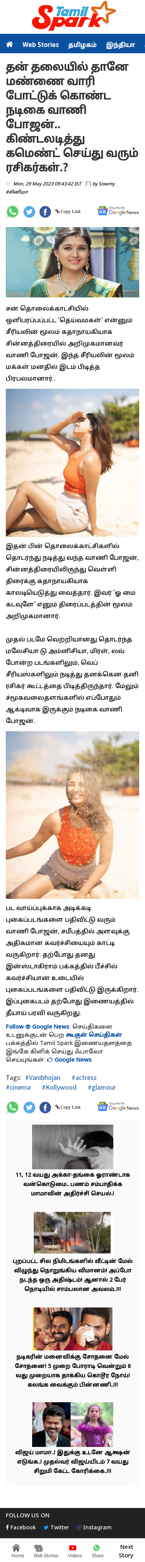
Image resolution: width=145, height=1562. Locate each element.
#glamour (101, 1087)
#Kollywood (58, 1087)
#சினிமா (17, 192)
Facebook (21, 1528)
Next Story (126, 1550)
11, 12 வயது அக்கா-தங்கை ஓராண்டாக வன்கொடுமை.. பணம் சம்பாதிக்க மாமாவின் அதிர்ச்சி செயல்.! (72, 1184)
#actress (83, 1077)
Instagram (94, 1528)
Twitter (56, 1528)
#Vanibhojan (42, 1077)
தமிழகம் (82, 45)
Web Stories (40, 45)
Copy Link (70, 211)
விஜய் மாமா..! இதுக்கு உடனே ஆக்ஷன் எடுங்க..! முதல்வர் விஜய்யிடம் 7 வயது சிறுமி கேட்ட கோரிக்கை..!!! (72, 1462)
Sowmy (106, 184)
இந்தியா (120, 45)
